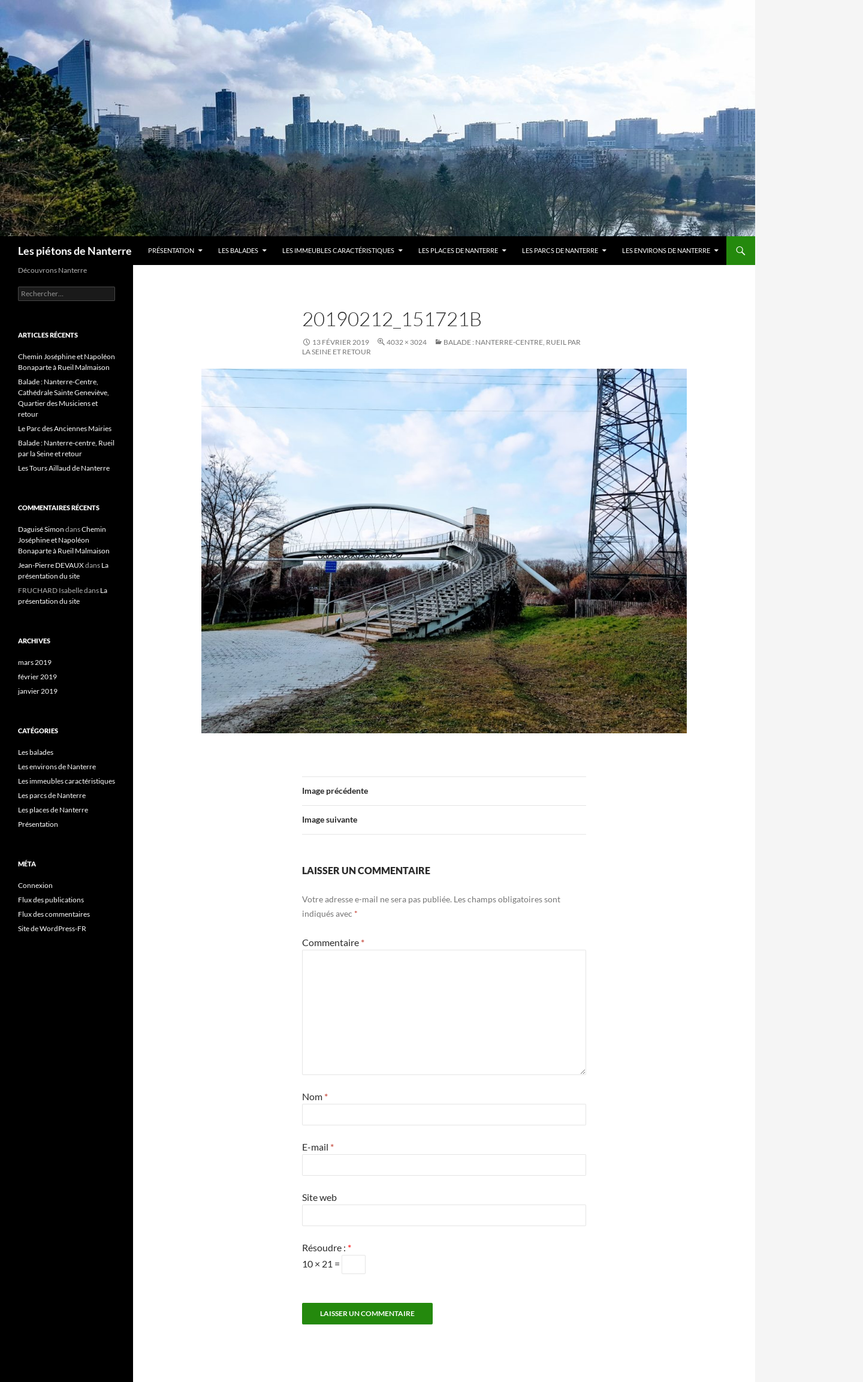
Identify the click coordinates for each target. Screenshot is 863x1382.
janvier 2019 (38, 691)
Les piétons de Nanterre (75, 250)
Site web (319, 1197)
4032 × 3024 (407, 342)
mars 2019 (35, 662)
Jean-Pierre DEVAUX (51, 565)
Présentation (171, 250)
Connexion (35, 885)
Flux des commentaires (54, 914)
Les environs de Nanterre (666, 250)
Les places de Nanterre (458, 250)
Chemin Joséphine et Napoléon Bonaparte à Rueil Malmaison (64, 540)
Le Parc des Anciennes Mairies (64, 428)
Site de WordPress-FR (52, 928)
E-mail (318, 1146)
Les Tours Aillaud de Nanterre (64, 467)
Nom (315, 1096)
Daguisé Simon (41, 529)
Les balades (238, 250)
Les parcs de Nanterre (560, 250)
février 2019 (37, 676)
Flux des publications (51, 899)
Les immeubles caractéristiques (338, 250)
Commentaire (333, 942)
